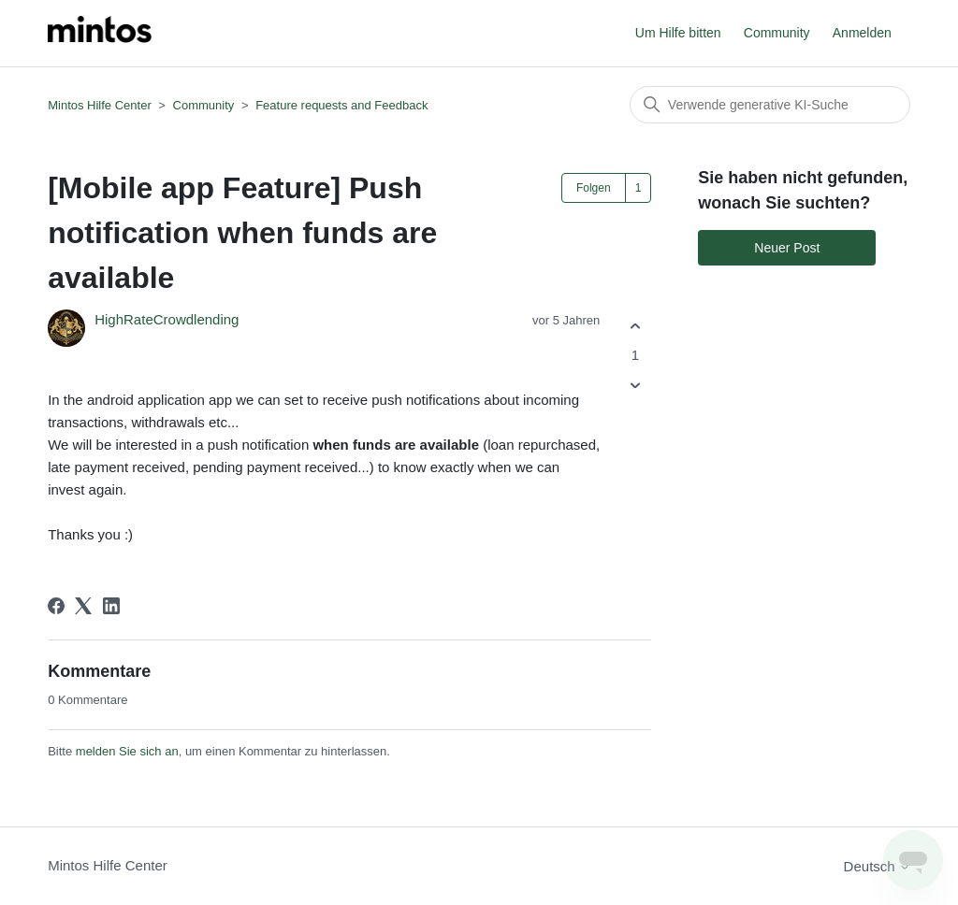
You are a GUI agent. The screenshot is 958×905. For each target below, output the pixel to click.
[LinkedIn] (111, 605)
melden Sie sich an (127, 751)
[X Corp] (83, 605)
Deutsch (877, 866)
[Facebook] (56, 605)
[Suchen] (770, 104)
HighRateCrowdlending (166, 319)
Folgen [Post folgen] (593, 187)
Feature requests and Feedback (341, 105)
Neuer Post (787, 247)
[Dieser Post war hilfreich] (634, 325)
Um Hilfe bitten (678, 32)
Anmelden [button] (862, 32)
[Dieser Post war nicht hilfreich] (634, 385)
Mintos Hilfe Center (100, 105)
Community (777, 32)
